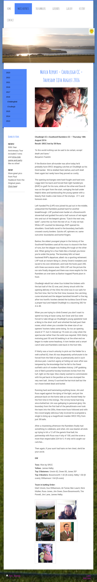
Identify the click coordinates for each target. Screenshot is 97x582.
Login (89, 576)
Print (9, 576)
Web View (87, 578)
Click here (12, 186)
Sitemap (17, 576)
